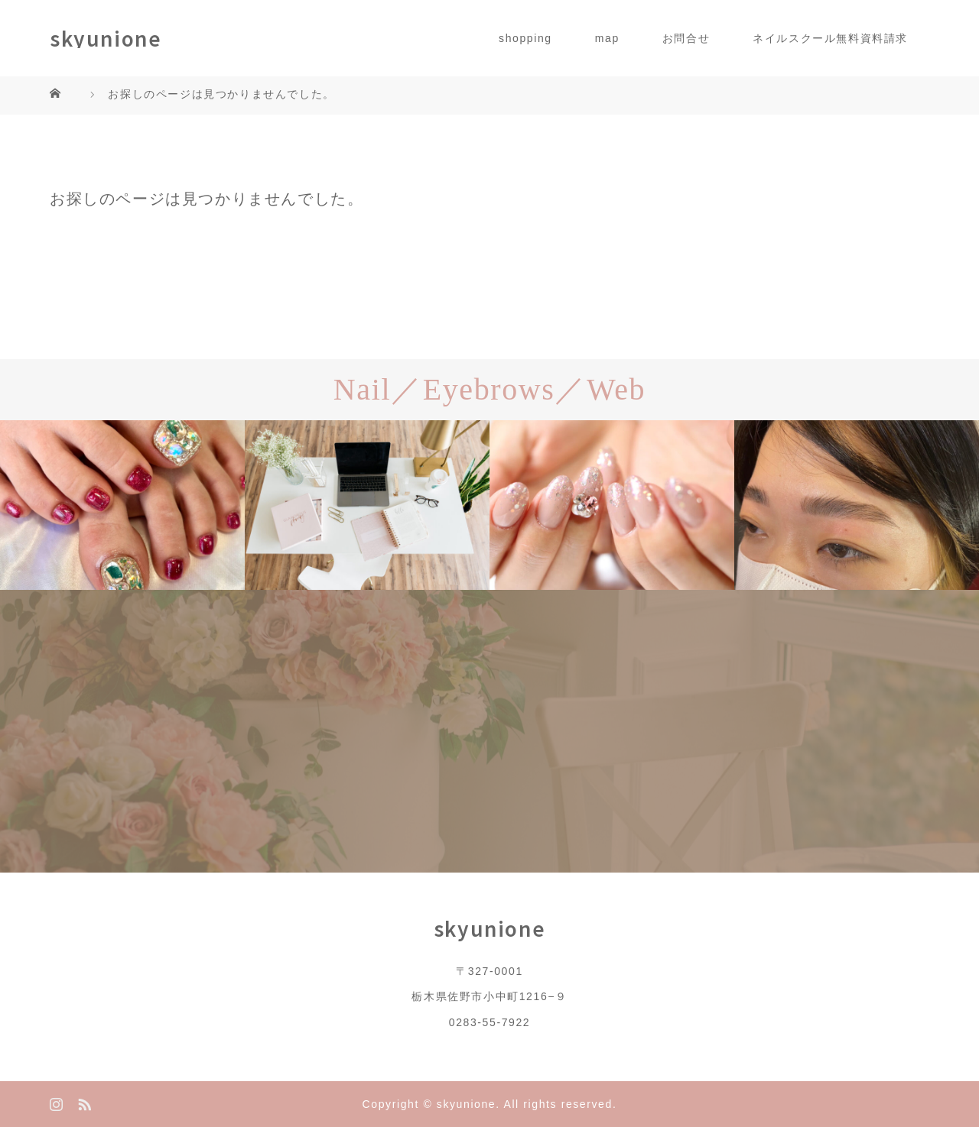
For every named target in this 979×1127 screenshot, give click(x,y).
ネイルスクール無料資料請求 (830, 38)
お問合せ (686, 38)
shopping (525, 38)
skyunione (105, 38)
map (607, 38)
